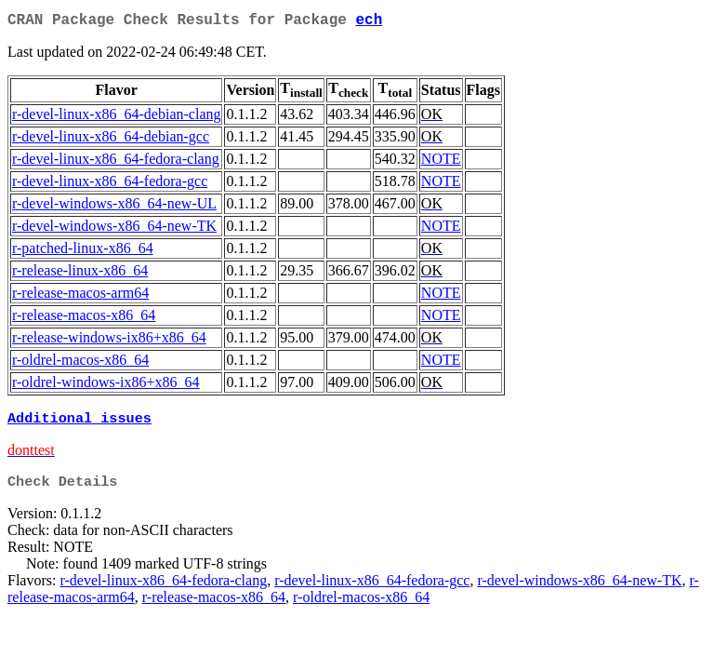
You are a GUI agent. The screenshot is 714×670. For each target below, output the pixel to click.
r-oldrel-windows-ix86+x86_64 (106, 386)
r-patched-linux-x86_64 (82, 252)
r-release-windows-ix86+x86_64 (109, 341)
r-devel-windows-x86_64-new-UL (114, 207)
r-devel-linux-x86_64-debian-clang (116, 118)
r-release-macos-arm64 (80, 296)
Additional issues (79, 423)
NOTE (441, 162)
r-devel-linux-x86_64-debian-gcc (110, 140)
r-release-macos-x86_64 (83, 319)
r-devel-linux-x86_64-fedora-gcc (109, 185)
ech (368, 22)
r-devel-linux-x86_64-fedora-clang (115, 162)
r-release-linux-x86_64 (80, 274)
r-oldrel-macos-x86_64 (80, 363)
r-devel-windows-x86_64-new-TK (114, 229)
